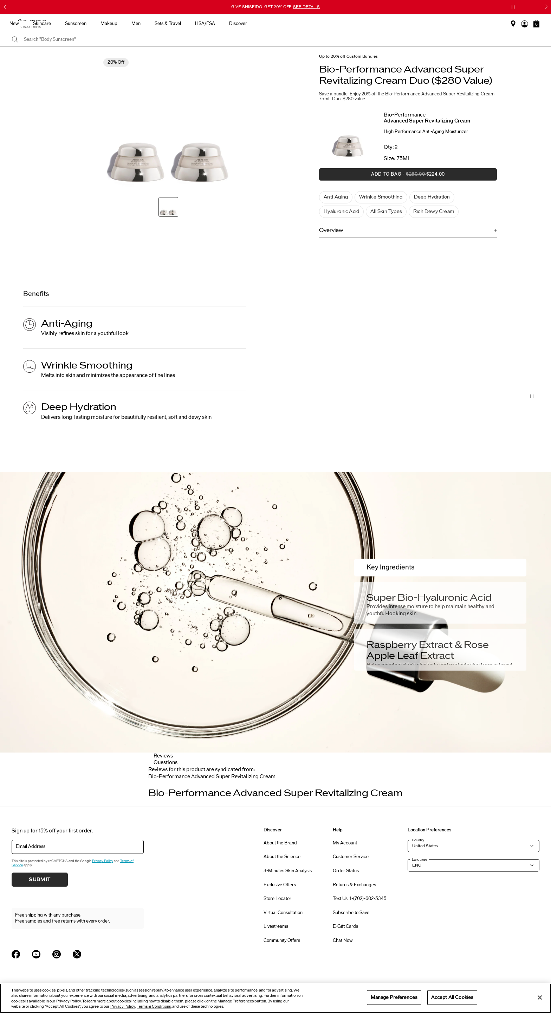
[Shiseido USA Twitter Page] (77, 954)
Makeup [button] (279, 23)
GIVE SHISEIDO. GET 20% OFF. (275, 7)
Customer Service (351, 856)
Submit (40, 879)
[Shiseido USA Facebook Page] (16, 954)
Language (419, 859)
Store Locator (277, 898)
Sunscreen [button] (246, 23)
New (184, 23)
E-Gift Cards (345, 926)
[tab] (212, 776)
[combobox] (281, 39)
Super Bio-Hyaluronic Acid (429, 598)
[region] (275, 998)
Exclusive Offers (280, 884)
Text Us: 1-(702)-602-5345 (360, 898)
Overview (331, 230)
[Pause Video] (532, 396)
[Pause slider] (513, 7)
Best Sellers (154, 23)
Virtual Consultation (283, 912)
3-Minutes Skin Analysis (288, 870)
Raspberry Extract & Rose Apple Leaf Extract (428, 650)
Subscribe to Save (351, 912)
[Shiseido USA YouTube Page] (36, 954)
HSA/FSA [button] (375, 23)
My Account (345, 843)
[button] (536, 23)
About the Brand (280, 843)
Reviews (163, 756)
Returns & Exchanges (354, 884)
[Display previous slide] (155, 785)
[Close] (539, 997)
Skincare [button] (212, 23)
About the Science (282, 856)
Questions (165, 762)
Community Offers (282, 940)
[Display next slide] (395, 785)
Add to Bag (382, 176)
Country (418, 840)
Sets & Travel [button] (338, 23)
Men (306, 23)
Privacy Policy (102, 861)
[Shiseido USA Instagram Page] (56, 954)
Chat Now (343, 940)
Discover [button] (408, 23)
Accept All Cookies (452, 997)
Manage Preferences (394, 997)
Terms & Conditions (154, 1006)
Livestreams (276, 926)
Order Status (346, 870)
